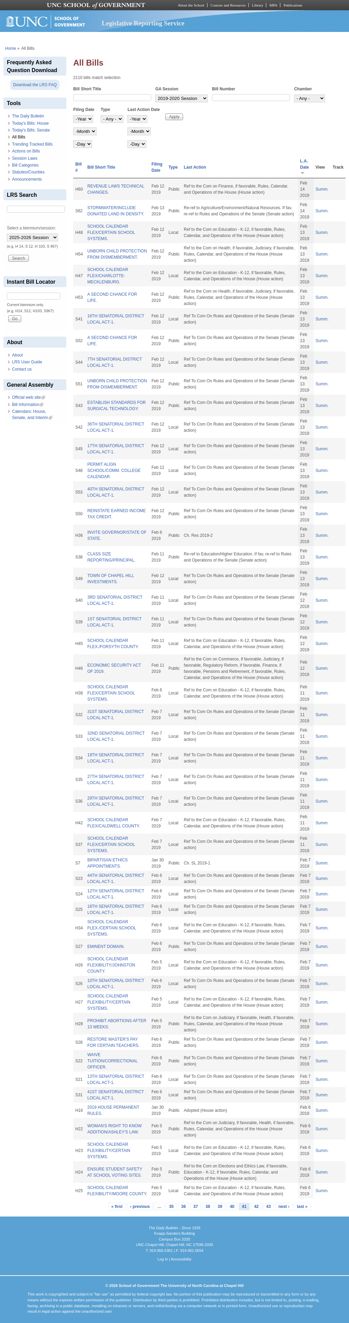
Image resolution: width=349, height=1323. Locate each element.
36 (183, 1206)
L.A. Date (304, 167)
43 (268, 1206)
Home (10, 48)
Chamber (303, 89)
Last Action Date (143, 109)
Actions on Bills (26, 151)
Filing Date (83, 109)
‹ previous (140, 1206)
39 (220, 1206)
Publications (292, 5)
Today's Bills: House (30, 123)
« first (117, 1206)
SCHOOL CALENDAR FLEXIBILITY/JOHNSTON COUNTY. (111, 965)
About (17, 355)
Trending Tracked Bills (32, 144)
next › (283, 1206)
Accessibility (181, 1259)
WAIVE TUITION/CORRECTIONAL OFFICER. (112, 1061)
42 (256, 1206)
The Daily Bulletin (28, 116)
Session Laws (24, 158)
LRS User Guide (27, 362)
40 (232, 1206)
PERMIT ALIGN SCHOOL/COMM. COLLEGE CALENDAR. (113, 470)
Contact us (22, 369)
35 (171, 1206)
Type (105, 109)
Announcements (27, 179)
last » (302, 1206)
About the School (191, 5)
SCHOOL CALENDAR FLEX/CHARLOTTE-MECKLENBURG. (107, 275)
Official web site (28, 397)
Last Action (195, 167)
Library (257, 5)
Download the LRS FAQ (35, 84)
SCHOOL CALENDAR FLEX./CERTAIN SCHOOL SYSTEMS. (111, 928)
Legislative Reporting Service (143, 23)
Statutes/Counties (28, 172)
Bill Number (223, 89)
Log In (162, 1259)
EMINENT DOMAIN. (105, 946)
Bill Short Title (87, 89)
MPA (273, 5)
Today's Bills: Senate (31, 130)
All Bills (18, 137)
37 (195, 1206)
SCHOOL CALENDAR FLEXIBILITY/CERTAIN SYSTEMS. (108, 1002)
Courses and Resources (228, 5)
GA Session (166, 89)
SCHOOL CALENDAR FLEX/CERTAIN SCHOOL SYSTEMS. (111, 232)
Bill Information (27, 404)
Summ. (322, 189)
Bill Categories (25, 165)
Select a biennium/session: (31, 228)
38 (207, 1206)
